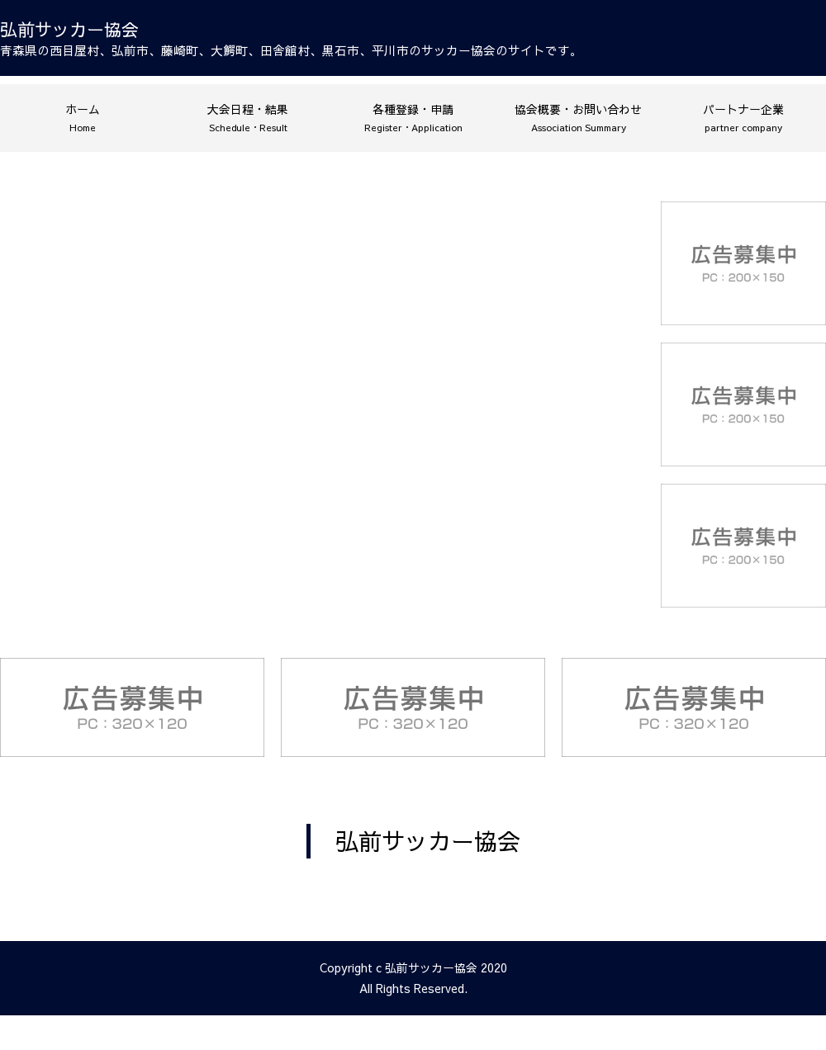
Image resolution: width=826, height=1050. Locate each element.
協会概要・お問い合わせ (578, 117)
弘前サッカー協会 (427, 841)
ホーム (82, 117)
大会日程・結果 (247, 117)
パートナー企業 (743, 117)
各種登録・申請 (413, 117)
